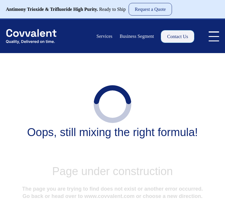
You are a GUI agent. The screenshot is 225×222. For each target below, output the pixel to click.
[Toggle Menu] (214, 36)
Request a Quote (150, 9)
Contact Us (177, 36)
